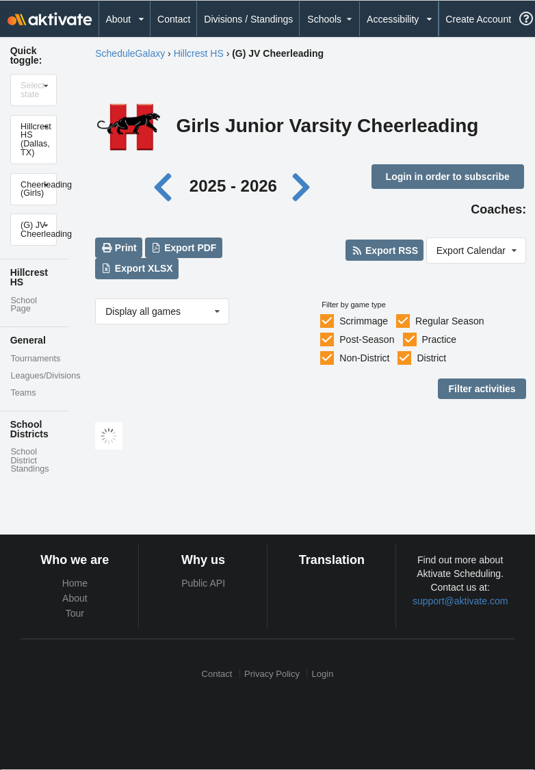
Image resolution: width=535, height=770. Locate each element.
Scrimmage (363, 321)
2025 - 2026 (233, 186)
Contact (173, 19)
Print (118, 247)
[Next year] (302, 186)
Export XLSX (136, 268)
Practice (438, 339)
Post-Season (366, 339)
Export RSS (385, 250)
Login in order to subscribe (448, 176)
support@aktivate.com (460, 600)
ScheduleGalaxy (130, 53)
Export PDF (184, 247)
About (75, 598)
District (431, 357)
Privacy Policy (272, 673)
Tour (75, 613)
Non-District (364, 357)
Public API (203, 583)
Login (323, 673)
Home (75, 583)
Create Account (478, 19)
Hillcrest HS (199, 53)
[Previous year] (167, 186)
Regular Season (449, 321)
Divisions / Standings (248, 19)
